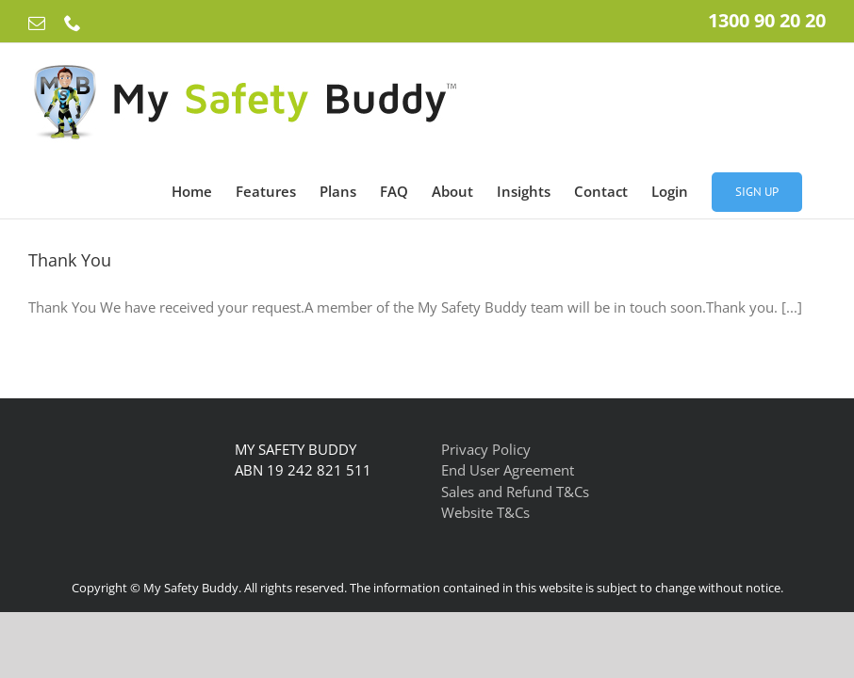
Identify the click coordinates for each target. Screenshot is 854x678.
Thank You (69, 260)
